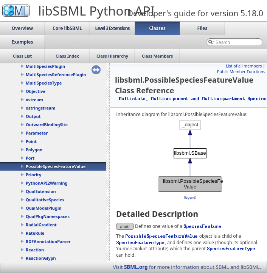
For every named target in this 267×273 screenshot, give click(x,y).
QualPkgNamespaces (48, 216)
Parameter (37, 133)
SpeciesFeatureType (140, 242)
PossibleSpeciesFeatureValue (55, 166)
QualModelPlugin (43, 208)
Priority (33, 174)
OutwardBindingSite (47, 124)
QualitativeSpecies (45, 199)
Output (33, 116)
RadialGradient (41, 225)
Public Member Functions (241, 71)
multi (125, 226)
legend (190, 197)
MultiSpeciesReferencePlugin (56, 74)
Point (31, 141)
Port (30, 158)
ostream (34, 99)
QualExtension (41, 191)
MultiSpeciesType (44, 83)
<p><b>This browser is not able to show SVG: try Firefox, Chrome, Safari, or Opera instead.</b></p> (190, 156)
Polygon (34, 149)
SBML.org (136, 267)
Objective (35, 91)
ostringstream (40, 108)
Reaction (35, 250)
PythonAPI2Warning (47, 183)
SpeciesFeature (202, 226)
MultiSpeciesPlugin (45, 66)
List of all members (244, 66)
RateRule (35, 233)
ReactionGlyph (41, 258)
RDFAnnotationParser (48, 241)
